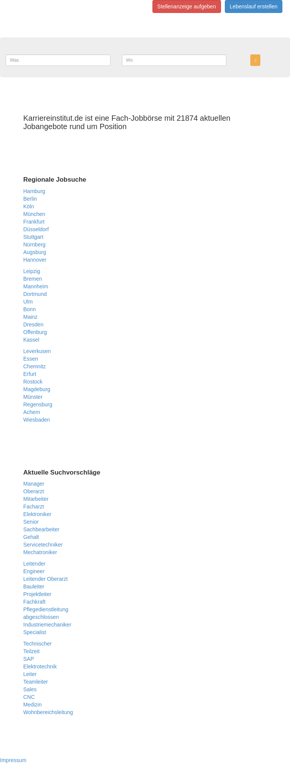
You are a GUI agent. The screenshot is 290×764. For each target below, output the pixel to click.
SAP (28, 659)
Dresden (33, 324)
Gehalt (31, 537)
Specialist (34, 632)
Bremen (32, 279)
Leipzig (31, 271)
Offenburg (35, 332)
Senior (30, 522)
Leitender (34, 564)
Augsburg (34, 252)
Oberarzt (33, 491)
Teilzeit (31, 651)
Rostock (33, 382)
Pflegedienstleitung (45, 609)
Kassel (31, 340)
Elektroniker (37, 514)
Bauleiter (33, 586)
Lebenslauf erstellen (253, 6)
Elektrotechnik (40, 666)
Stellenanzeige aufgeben (186, 6)
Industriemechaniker (47, 625)
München (34, 214)
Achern (31, 412)
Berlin (30, 199)
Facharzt (33, 506)
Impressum (13, 760)
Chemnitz (34, 366)
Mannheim (35, 286)
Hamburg (34, 191)
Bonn (29, 309)
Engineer (34, 571)
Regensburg (37, 404)
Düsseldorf (36, 229)
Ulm (28, 302)
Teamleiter (35, 682)
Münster (33, 397)
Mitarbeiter (35, 499)
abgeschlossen (41, 617)
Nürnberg (34, 244)
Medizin (32, 705)
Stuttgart (33, 237)
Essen (30, 359)
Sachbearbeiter (41, 529)
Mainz (30, 317)
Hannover (34, 260)
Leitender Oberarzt (45, 579)
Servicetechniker (43, 545)
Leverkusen (37, 351)
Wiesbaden (36, 420)
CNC (29, 697)
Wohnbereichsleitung (48, 712)
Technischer (37, 644)
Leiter (30, 674)
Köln (28, 206)
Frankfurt (34, 222)
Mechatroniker (40, 552)
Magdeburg (36, 389)
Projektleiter (37, 594)
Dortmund (34, 294)
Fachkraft (34, 602)
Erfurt (29, 374)
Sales (30, 689)
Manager (33, 484)
